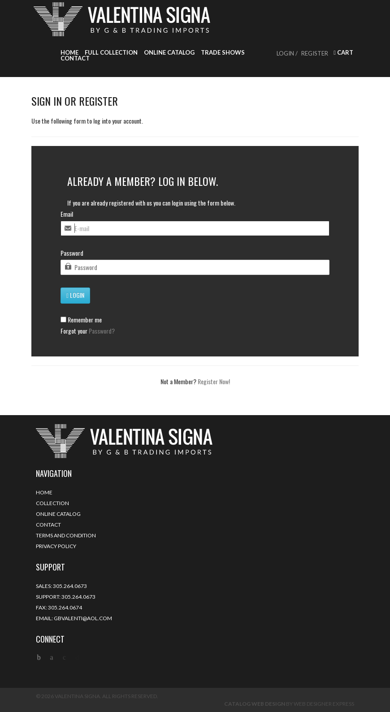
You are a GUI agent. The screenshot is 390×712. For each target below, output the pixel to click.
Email (67, 214)
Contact (75, 58)
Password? (102, 330)
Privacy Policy (56, 546)
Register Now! (214, 381)
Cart (343, 53)
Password (72, 253)
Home (69, 53)
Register (314, 53)
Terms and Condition (66, 535)
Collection (52, 503)
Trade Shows (223, 53)
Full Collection (111, 53)
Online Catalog (169, 53)
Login (75, 295)
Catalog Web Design (254, 703)
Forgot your (88, 330)
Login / (287, 53)
